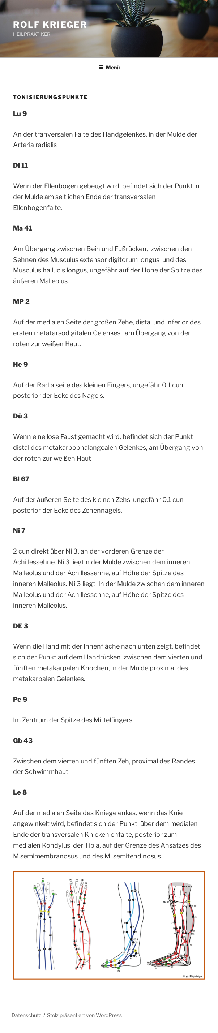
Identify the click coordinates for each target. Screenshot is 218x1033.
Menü (109, 67)
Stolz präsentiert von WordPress (84, 1015)
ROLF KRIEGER (50, 25)
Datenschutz (26, 1015)
